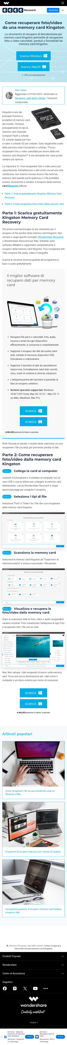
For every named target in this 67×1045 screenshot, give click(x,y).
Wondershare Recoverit (50, 237)
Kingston (13, 186)
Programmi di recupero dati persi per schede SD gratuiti (32, 852)
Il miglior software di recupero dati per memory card (31, 280)
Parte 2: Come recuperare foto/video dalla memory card (34, 204)
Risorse (13, 946)
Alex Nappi (20, 90)
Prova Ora (53, 10)
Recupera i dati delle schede (30, 98)
